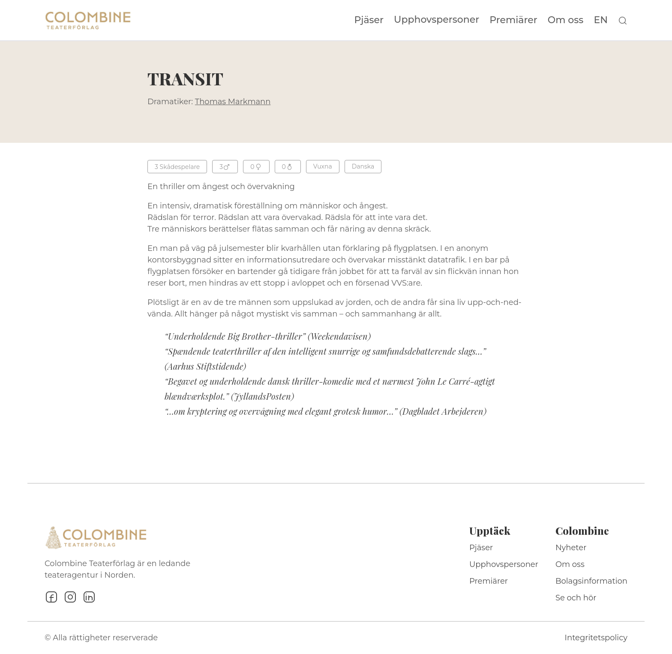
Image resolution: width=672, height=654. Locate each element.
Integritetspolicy (596, 637)
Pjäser (369, 20)
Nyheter (571, 547)
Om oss (566, 20)
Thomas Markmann (233, 101)
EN (601, 20)
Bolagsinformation (591, 581)
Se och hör (576, 598)
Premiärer (513, 20)
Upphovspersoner (436, 19)
